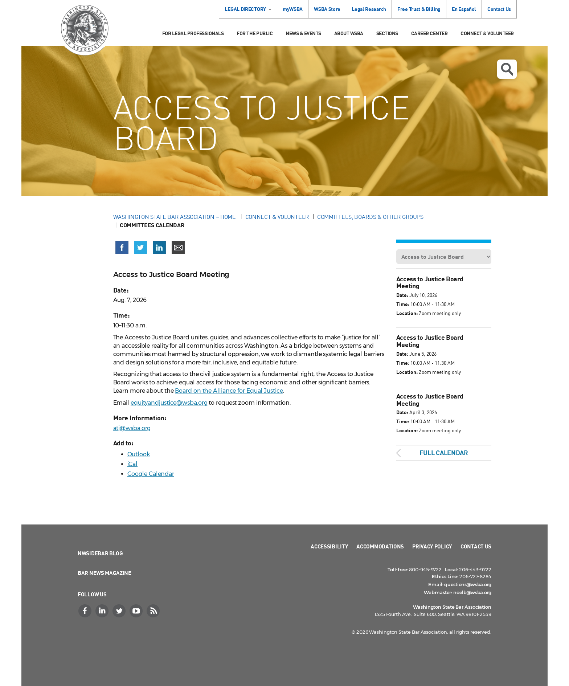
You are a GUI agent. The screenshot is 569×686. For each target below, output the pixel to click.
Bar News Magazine (104, 572)
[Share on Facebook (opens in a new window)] (122, 248)
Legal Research (369, 9)
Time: (402, 304)
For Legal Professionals (193, 33)
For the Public (255, 33)
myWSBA (293, 9)
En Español (464, 9)
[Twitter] (120, 611)
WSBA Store (327, 9)
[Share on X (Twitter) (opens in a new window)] (140, 248)
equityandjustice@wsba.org (169, 402)
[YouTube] (137, 611)
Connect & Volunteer (487, 33)
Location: (407, 313)
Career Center (429, 33)
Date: (402, 295)
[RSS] (154, 611)
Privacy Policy (432, 546)
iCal (132, 464)
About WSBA (348, 33)
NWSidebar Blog (100, 553)
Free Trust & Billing (419, 9)
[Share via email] (178, 248)
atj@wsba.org (132, 428)
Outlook (138, 454)
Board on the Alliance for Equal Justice (229, 390)
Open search (507, 69)
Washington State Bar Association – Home (175, 216)
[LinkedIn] (103, 611)
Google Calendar (151, 473)
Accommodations (380, 546)
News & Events (303, 33)
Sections (387, 33)
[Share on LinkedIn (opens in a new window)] (159, 248)
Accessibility (329, 546)
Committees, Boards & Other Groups (370, 216)
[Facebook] (86, 611)
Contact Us (499, 9)
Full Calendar (443, 453)
